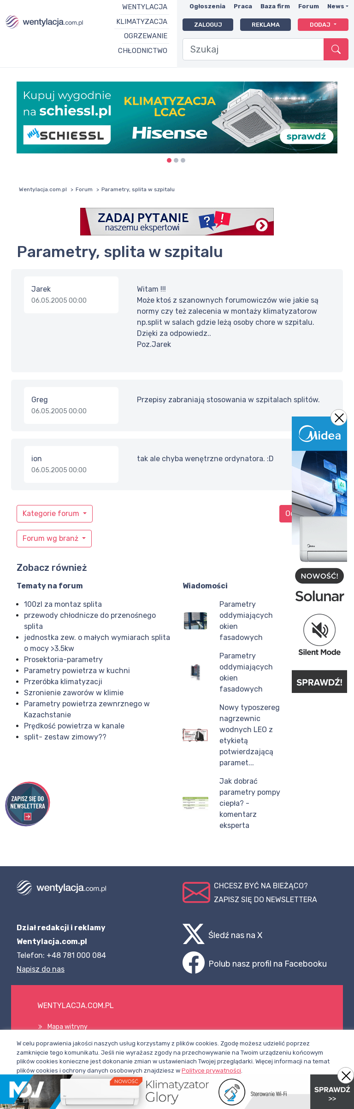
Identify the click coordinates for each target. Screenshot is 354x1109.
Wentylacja (144, 7)
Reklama (266, 24)
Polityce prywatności (211, 1070)
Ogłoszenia (207, 6)
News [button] (335, 6)
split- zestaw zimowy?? (65, 737)
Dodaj (321, 24)
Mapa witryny (67, 1027)
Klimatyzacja (141, 22)
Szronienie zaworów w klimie (74, 692)
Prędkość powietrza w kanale (74, 726)
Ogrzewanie (145, 36)
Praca (243, 6)
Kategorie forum (52, 513)
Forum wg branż (51, 538)
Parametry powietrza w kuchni (77, 670)
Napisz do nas (41, 969)
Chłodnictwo (142, 51)
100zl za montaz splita (63, 604)
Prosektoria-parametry (63, 659)
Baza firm (275, 6)
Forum (308, 6)
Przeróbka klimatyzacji (63, 681)
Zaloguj (208, 24)
